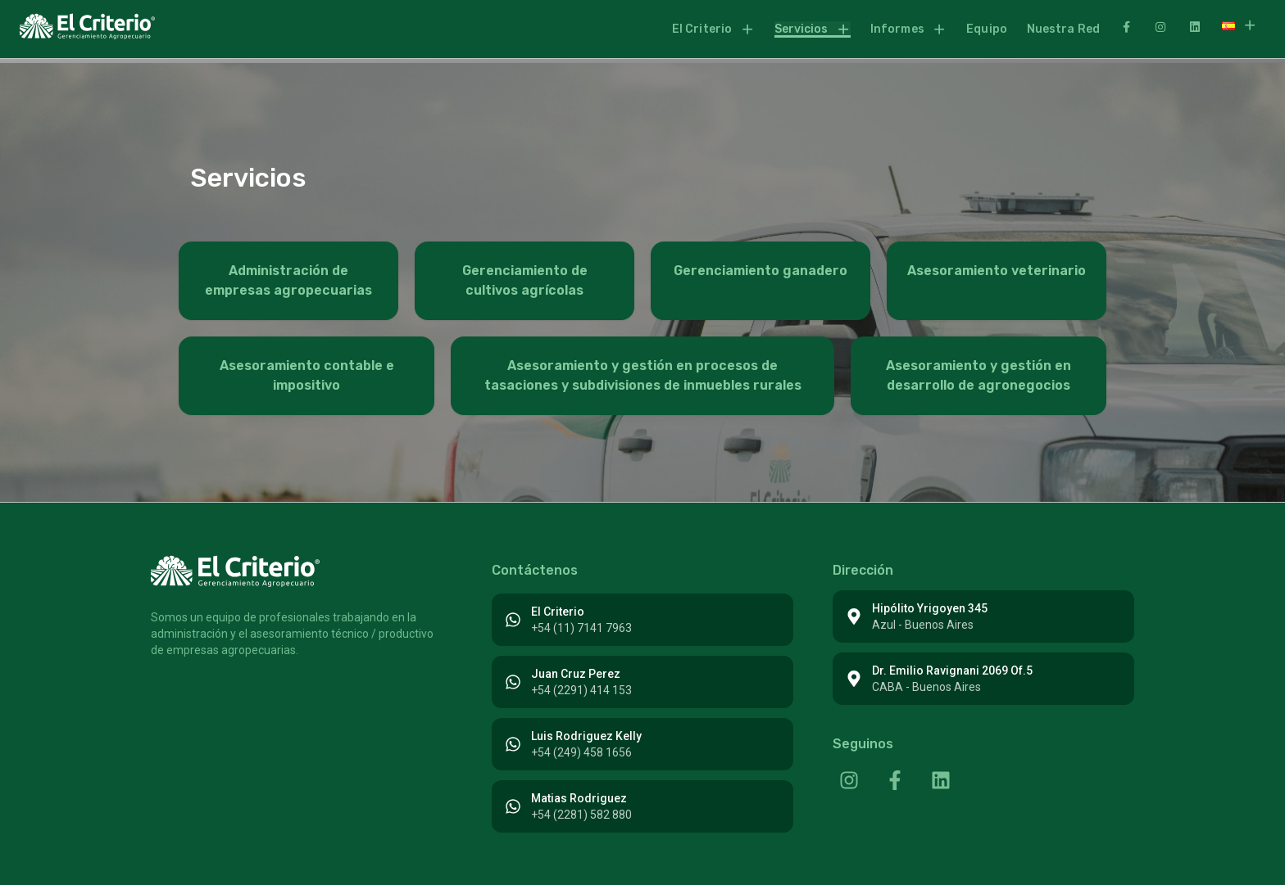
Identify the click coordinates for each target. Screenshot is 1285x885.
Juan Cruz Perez (575, 673)
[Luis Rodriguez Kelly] (513, 744)
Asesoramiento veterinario (996, 270)
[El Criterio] (513, 620)
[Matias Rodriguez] (513, 806)
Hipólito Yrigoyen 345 (930, 608)
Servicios (812, 29)
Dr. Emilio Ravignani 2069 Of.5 (952, 670)
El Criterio (713, 29)
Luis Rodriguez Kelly (586, 736)
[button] (713, 29)
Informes (908, 29)
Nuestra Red (1063, 29)
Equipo (986, 29)
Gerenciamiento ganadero (760, 270)
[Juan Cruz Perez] (513, 682)
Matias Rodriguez (579, 798)
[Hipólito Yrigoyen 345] (854, 616)
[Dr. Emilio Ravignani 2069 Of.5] (854, 679)
